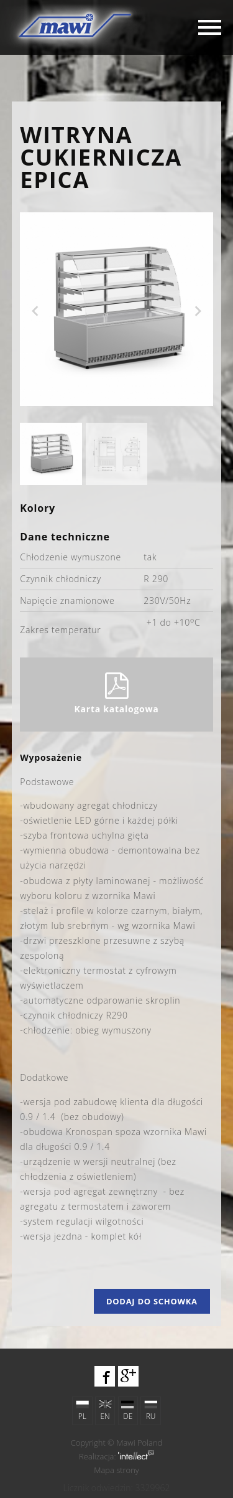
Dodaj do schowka (152, 1301)
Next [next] (198, 311)
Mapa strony (116, 1470)
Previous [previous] (35, 311)
